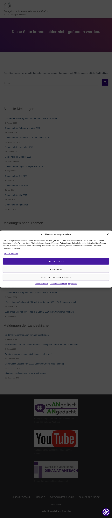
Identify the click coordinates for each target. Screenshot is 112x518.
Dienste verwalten (11, 261)
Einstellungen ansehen (56, 284)
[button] (107, 241)
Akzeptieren (56, 268)
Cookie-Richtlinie (41, 291)
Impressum (72, 291)
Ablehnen (56, 276)
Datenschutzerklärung (58, 291)
